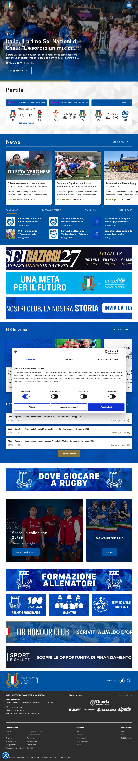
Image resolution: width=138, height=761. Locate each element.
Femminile (80, 735)
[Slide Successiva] (13, 34)
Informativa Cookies (51, 757)
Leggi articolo (18, 70)
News (78, 745)
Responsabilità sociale (14, 748)
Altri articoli (120, 329)
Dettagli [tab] (69, 359)
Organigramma (11, 738)
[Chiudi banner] (123, 352)
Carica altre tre (69, 453)
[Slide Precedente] (7, 34)
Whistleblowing (65, 757)
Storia (8, 735)
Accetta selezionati (69, 407)
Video (123, 735)
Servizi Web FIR (33, 745)
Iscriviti (109, 552)
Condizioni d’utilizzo (23, 757)
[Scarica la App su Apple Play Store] (122, 680)
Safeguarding (32, 741)
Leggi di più (120, 141)
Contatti (30, 748)
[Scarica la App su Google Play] (129, 680)
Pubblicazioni (126, 738)
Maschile (79, 731)
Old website (10, 757)
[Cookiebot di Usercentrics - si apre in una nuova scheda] (107, 352)
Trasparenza (11, 745)
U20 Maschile (81, 738)
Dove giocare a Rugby (35, 731)
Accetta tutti (106, 407)
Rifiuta (32, 407)
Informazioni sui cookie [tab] (107, 359)
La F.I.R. (9, 731)
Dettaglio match (26, 123)
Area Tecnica (11, 741)
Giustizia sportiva (33, 735)
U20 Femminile (82, 741)
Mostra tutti (125, 695)
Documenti (31, 738)
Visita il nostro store (26, 552)
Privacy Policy (37, 757)
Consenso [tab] (30, 359)
